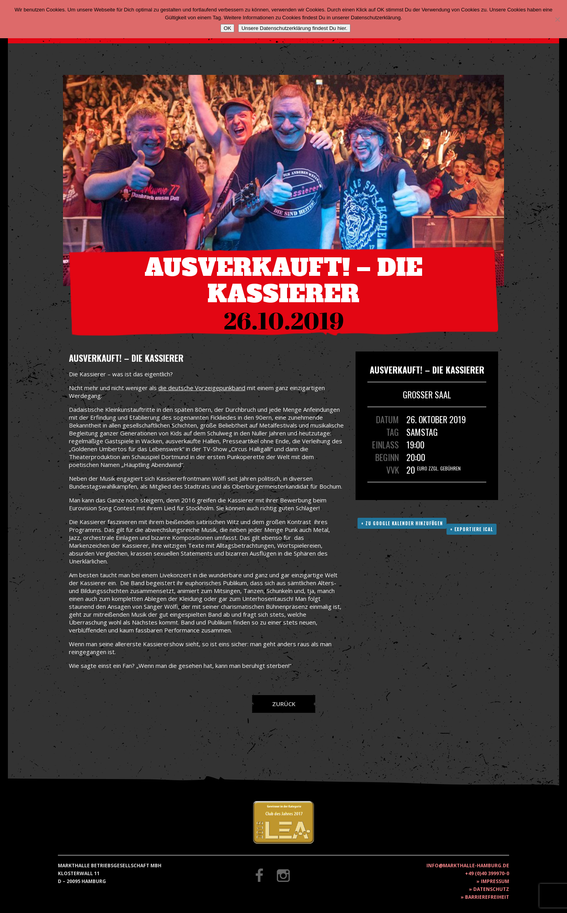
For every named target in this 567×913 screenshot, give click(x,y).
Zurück (283, 704)
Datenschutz (491, 889)
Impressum (495, 881)
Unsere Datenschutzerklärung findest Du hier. (294, 28)
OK (227, 28)
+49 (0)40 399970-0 (487, 873)
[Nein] (557, 19)
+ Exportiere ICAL (471, 529)
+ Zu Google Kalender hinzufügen (402, 523)
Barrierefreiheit (487, 897)
